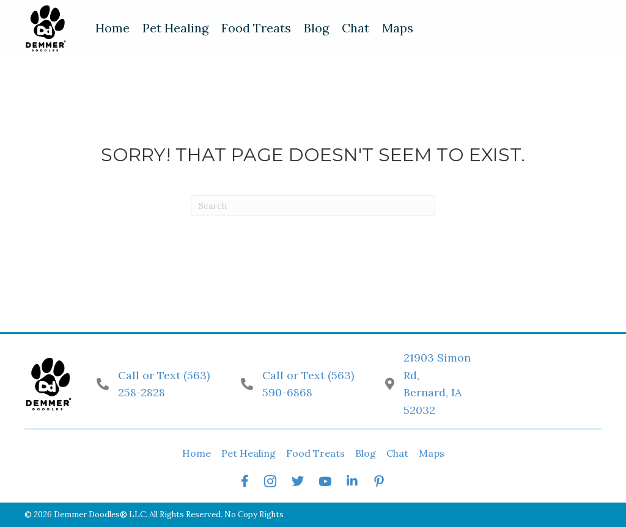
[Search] (313, 205)
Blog (365, 453)
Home (196, 453)
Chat (397, 453)
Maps (431, 453)
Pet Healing (248, 453)
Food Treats (315, 453)
